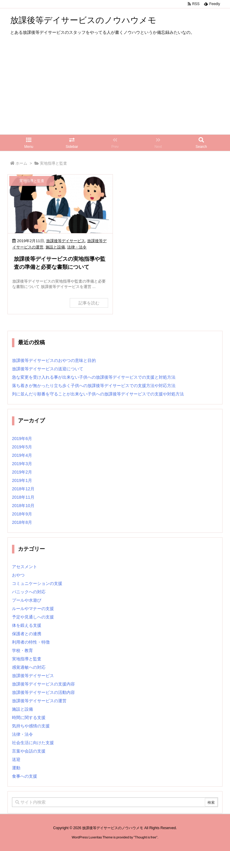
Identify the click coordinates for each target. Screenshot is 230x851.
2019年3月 (22, 463)
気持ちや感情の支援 (31, 725)
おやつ (18, 575)
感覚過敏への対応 (29, 667)
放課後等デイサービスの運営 (39, 700)
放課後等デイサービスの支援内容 (43, 684)
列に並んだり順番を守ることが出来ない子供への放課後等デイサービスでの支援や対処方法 (98, 394)
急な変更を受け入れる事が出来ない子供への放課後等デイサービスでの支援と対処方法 (93, 377)
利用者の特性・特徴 (31, 642)
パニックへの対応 (29, 591)
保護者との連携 (26, 633)
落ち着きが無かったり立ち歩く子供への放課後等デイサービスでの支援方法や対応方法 (93, 385)
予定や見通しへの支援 (33, 617)
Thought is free (145, 843)
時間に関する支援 (29, 717)
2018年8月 (22, 522)
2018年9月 (22, 514)
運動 (16, 767)
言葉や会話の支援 (29, 751)
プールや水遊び (26, 600)
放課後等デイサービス (65, 241)
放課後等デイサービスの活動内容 (43, 692)
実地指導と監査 (26, 658)
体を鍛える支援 (26, 625)
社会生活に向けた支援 (33, 742)
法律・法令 (77, 247)
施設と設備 (55, 247)
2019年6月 (22, 438)
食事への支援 (24, 776)
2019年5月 (22, 447)
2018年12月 (23, 488)
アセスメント (24, 566)
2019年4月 (22, 455)
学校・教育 (22, 650)
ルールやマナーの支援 (33, 608)
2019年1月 (22, 480)
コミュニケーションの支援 (37, 583)
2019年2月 (22, 472)
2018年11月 (23, 497)
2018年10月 (23, 505)
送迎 (16, 759)
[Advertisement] (115, 89)
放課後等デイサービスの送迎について (47, 368)
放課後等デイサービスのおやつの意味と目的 (54, 360)
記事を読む (88, 303)
